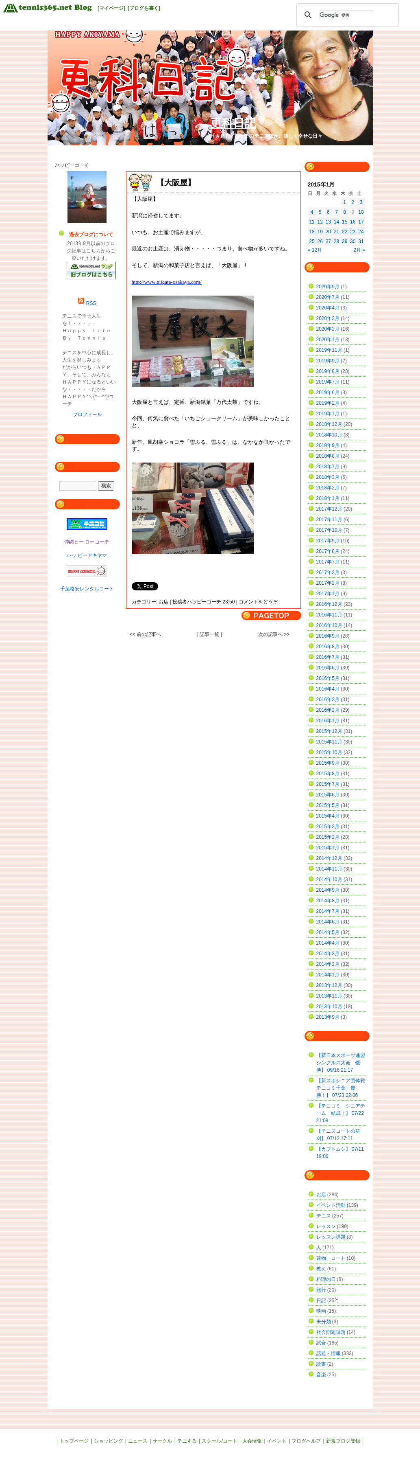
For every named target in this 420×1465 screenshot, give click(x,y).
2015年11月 (329, 742)
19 (320, 232)
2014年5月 (327, 932)
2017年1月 (327, 594)
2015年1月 (327, 848)
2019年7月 (327, 382)
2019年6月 (327, 392)
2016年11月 (329, 615)
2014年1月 (327, 975)
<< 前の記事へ (145, 634)
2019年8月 (327, 371)
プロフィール (87, 414)
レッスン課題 (331, 1237)
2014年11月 (329, 869)
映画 (321, 1311)
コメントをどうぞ (258, 602)
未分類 (323, 1322)
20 (328, 232)
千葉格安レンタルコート (87, 589)
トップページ (74, 1441)
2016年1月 (327, 721)
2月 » (359, 250)
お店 (163, 602)
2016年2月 (327, 710)
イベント (277, 1441)
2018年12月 (329, 424)
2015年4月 (327, 816)
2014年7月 (327, 911)
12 (320, 222)
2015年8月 (327, 773)
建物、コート (331, 1258)
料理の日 (326, 1279)
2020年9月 (327, 286)
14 (336, 222)
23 (352, 232)
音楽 (321, 1374)
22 (344, 232)
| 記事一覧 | (210, 634)
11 (311, 222)
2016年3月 (327, 699)
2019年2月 (327, 403)
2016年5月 (327, 678)
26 (320, 241)
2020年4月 (327, 308)
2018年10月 (329, 435)
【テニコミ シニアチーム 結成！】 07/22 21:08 (340, 1113)
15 (344, 222)
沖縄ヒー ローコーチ (86, 542)
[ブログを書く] (144, 8)
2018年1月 (327, 498)
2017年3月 (327, 572)
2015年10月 (329, 752)
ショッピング (108, 1441)
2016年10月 (329, 625)
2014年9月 (327, 890)
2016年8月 (327, 646)
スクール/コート (219, 1441)
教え (321, 1269)
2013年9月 (327, 1017)
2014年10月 (329, 879)
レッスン (326, 1226)
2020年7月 (327, 297)
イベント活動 (331, 1205)
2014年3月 (327, 953)
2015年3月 (327, 826)
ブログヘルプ (306, 1441)
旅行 (321, 1290)
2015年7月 (327, 784)
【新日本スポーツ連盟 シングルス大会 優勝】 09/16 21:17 (343, 1063)
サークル (162, 1441)
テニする (187, 1441)
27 (328, 241)
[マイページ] (111, 8)
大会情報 (252, 1441)
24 (360, 232)
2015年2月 (327, 837)
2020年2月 (327, 329)
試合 (321, 1343)
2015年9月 (327, 763)
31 (360, 241)
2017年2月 (327, 583)
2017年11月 (329, 519)
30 (352, 241)
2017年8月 (327, 551)
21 (336, 232)
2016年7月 (327, 657)
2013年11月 (329, 996)
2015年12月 (329, 731)
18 (311, 232)
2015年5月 (327, 805)
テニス (323, 1216)
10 (360, 212)
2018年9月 (327, 445)
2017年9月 (327, 541)
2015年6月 (327, 795)
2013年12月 (329, 985)
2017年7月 (327, 562)
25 (311, 241)
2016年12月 (329, 604)
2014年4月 (327, 943)
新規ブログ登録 (343, 1441)
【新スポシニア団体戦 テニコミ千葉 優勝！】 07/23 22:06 (343, 1088)
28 (336, 241)
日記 (321, 1300)
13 (328, 222)
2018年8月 (327, 456)
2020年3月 (327, 318)
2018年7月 (327, 466)
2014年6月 (327, 922)
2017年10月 (329, 530)
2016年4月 (327, 689)
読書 (321, 1364)
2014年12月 (329, 858)
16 (352, 222)
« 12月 (315, 250)
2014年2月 (327, 964)
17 (360, 222)
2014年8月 (327, 901)
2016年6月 (327, 668)
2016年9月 (327, 636)
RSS (91, 303)
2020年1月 (327, 339)
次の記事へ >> (273, 634)
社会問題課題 (331, 1332)
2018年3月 (327, 477)
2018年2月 (327, 488)
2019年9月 (327, 361)
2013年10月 (329, 1006)
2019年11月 (329, 350)
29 (344, 241)
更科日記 (233, 123)
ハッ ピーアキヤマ (87, 555)
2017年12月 (329, 509)
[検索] (346, 15)
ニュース (138, 1441)
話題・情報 (328, 1353)
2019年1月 (327, 414)
